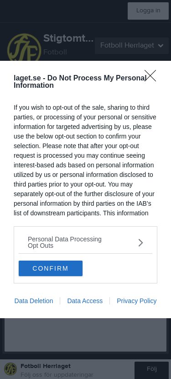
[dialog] (85, 189)
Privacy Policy (136, 300)
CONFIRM (50, 268)
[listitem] (85, 242)
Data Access (85, 300)
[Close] (153, 78)
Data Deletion (34, 300)
